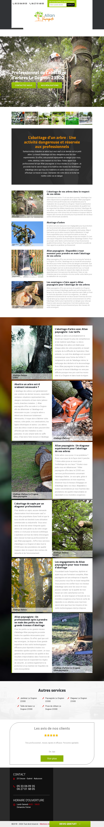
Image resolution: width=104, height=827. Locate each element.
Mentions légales (47, 824)
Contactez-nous (23, 85)
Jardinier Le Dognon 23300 (28, 699)
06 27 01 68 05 (36, 3)
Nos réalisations (49, 85)
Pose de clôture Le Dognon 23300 (53, 707)
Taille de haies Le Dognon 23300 (27, 707)
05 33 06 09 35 (20, 3)
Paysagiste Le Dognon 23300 (54, 699)
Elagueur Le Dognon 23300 (78, 699)
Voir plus (52, 758)
